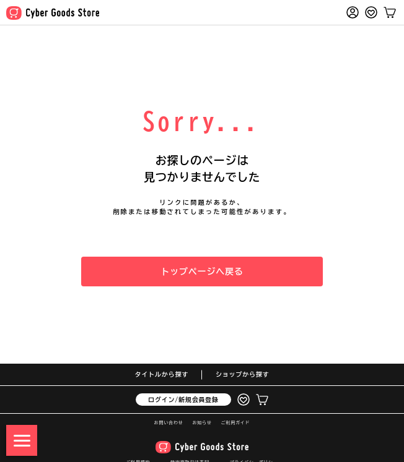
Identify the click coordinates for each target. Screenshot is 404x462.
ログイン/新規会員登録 (183, 399)
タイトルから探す (161, 374)
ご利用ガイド (235, 423)
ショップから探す (242, 374)
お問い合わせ (168, 423)
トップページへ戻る (201, 271)
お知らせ (201, 423)
